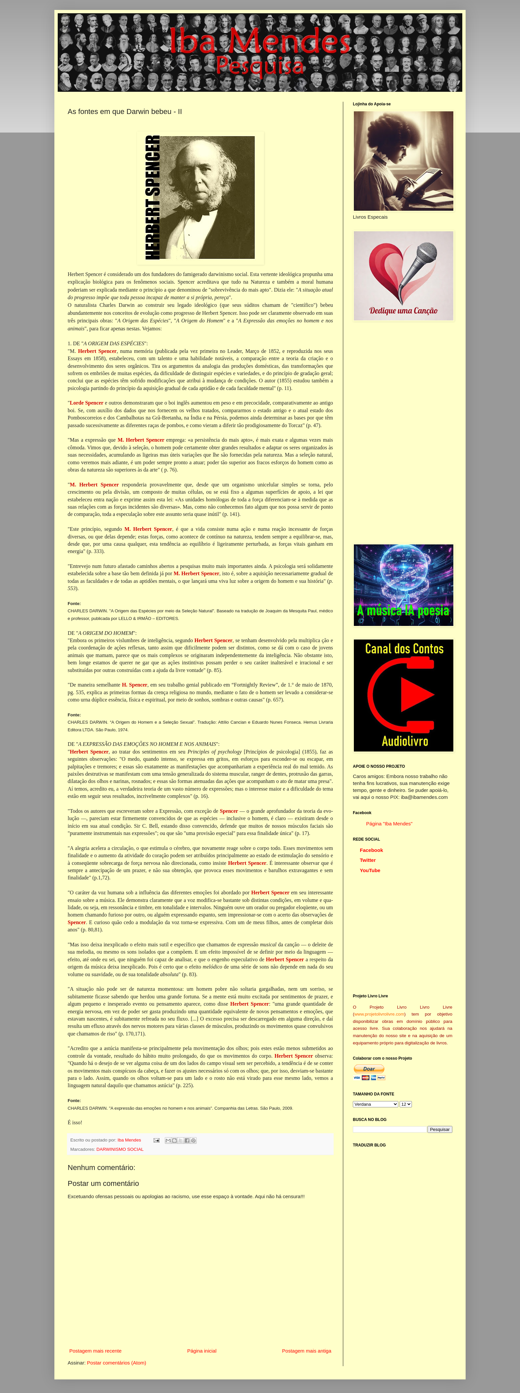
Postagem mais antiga (306, 1351)
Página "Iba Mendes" (389, 823)
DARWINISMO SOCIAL (120, 1149)
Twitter (368, 860)
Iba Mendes (130, 1140)
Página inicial (201, 1351)
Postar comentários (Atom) (116, 1362)
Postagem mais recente (95, 1351)
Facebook (371, 850)
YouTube (370, 870)
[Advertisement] (402, 432)
